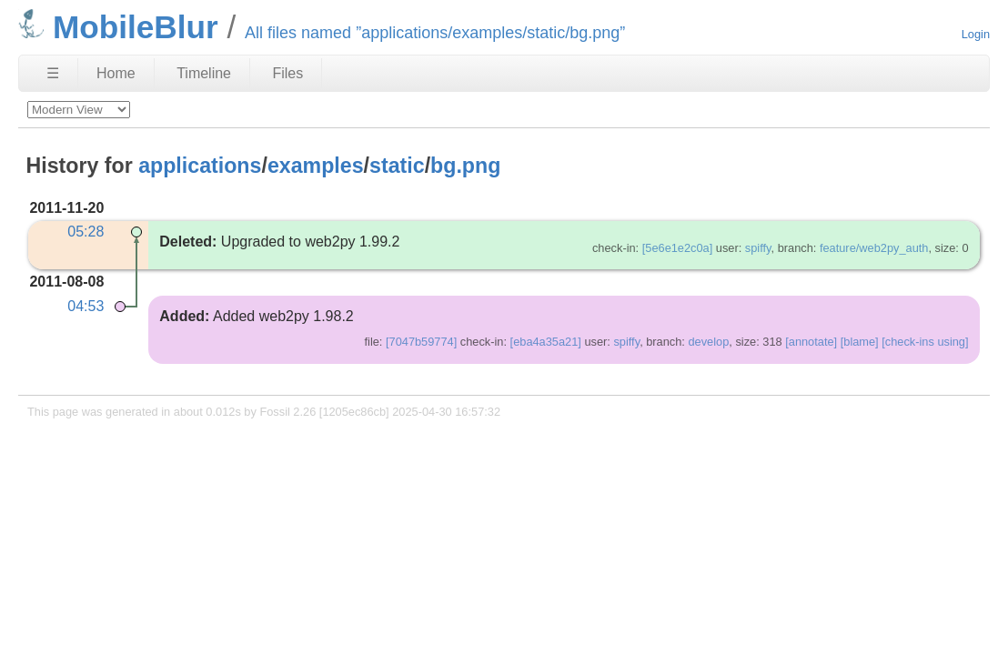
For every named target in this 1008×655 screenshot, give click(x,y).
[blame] (860, 341)
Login (976, 34)
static (397, 165)
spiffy (758, 248)
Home (116, 73)
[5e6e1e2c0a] (677, 248)
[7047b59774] (421, 341)
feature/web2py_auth (874, 248)
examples (315, 165)
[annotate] (811, 341)
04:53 (85, 306)
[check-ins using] (925, 341)
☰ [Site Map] (52, 73)
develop (708, 341)
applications (199, 165)
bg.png (465, 165)
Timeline (203, 73)
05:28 (85, 231)
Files (287, 73)
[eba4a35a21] (545, 341)
